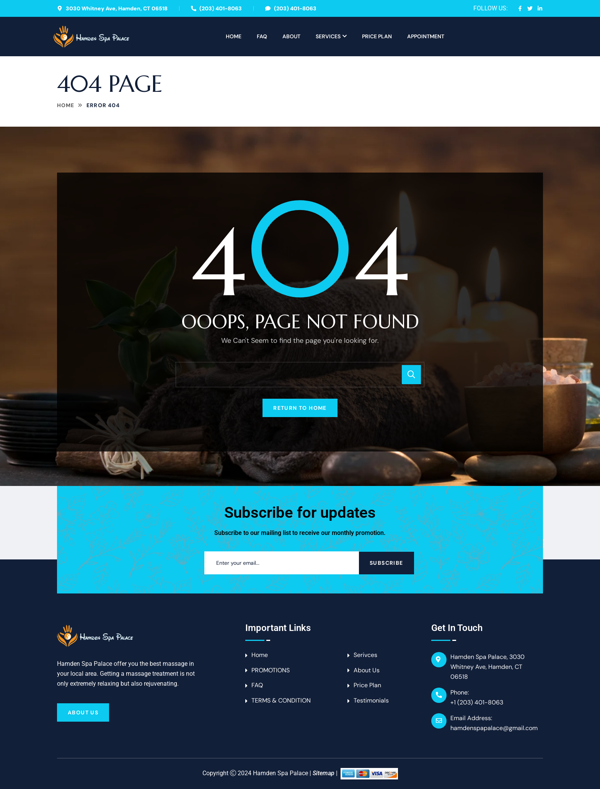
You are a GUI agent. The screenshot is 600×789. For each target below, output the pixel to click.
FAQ (262, 36)
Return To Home (300, 407)
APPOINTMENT (425, 36)
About (291, 36)
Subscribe (386, 562)
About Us (83, 712)
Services (328, 36)
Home (233, 36)
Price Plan (377, 36)
